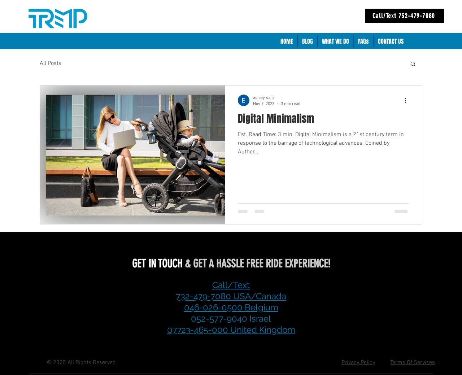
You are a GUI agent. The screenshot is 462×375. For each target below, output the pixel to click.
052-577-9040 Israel (231, 318)
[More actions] (408, 100)
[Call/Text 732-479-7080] (404, 16)
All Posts (50, 63)
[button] (413, 64)
